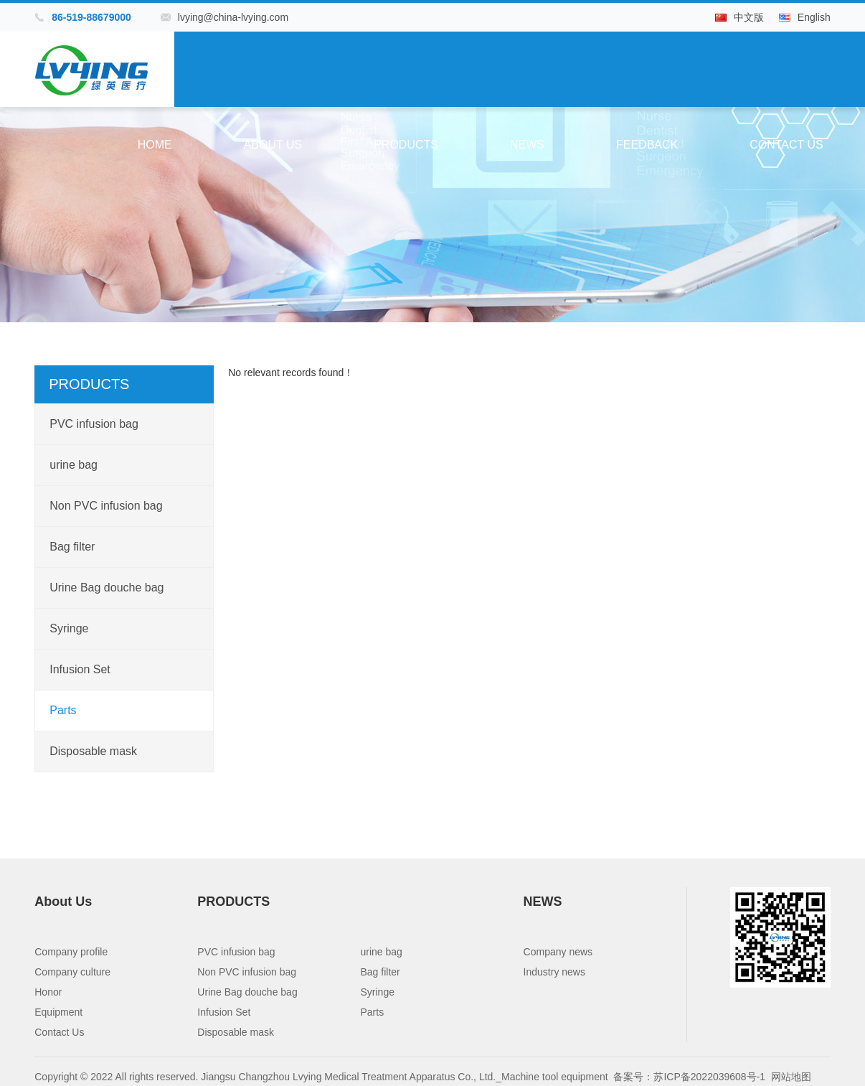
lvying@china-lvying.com (233, 17)
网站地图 (791, 1076)
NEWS (527, 145)
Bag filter (72, 546)
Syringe (68, 628)
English (814, 17)
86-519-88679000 (91, 17)
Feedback (647, 145)
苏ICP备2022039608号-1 (709, 1076)
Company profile (71, 952)
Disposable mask (93, 751)
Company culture (72, 972)
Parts (62, 710)
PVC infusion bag (93, 424)
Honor (48, 992)
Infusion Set (79, 669)
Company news (558, 952)
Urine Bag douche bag (106, 587)
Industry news (554, 972)
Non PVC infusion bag (105, 506)
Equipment (58, 1012)
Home (155, 145)
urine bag (73, 465)
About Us (273, 145)
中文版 (749, 17)
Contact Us (786, 145)
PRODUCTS (406, 145)
